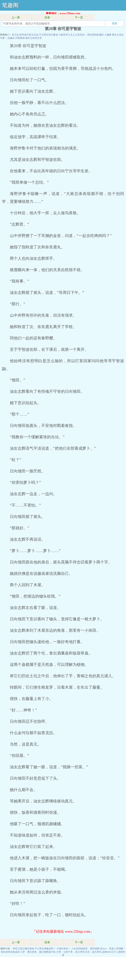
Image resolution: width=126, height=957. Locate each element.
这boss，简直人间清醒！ (112, 948)
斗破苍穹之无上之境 (69, 34)
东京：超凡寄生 (93, 952)
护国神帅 (20, 38)
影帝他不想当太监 (28, 34)
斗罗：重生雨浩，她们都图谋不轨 (38, 952)
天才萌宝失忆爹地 (48, 34)
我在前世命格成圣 (10, 952)
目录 (47, 17)
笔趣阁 (10, 5)
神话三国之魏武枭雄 (23, 948)
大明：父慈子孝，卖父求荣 (70, 952)
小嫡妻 (107, 34)
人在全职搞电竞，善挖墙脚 (85, 948)
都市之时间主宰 (33, 38)
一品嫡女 (10, 38)
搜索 (114, 23)
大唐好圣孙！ (63, 948)
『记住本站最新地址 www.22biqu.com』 (63, 931)
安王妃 (15, 34)
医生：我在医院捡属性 (92, 34)
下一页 (79, 17)
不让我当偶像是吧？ (45, 948)
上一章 (16, 17)
